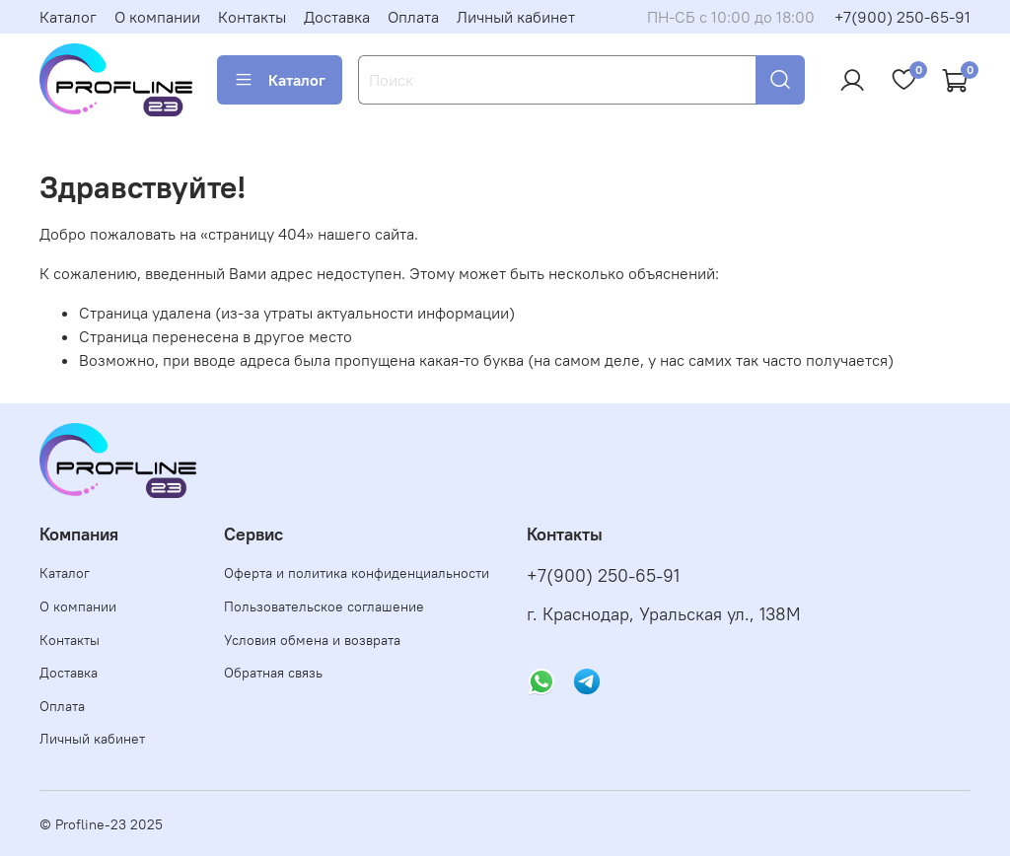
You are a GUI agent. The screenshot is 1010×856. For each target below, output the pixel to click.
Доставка (337, 17)
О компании (157, 17)
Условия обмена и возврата (312, 640)
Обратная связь (273, 672)
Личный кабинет (516, 17)
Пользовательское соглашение (324, 606)
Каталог (68, 17)
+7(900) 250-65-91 (902, 17)
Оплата (413, 17)
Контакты (252, 17)
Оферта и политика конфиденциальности (356, 573)
